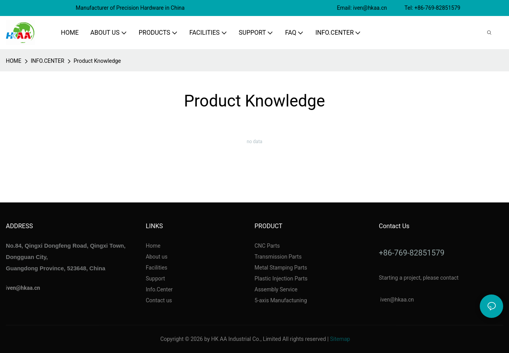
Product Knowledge (97, 61)
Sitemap (340, 339)
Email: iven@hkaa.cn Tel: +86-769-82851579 (399, 8)
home (13, 61)
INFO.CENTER (47, 61)
